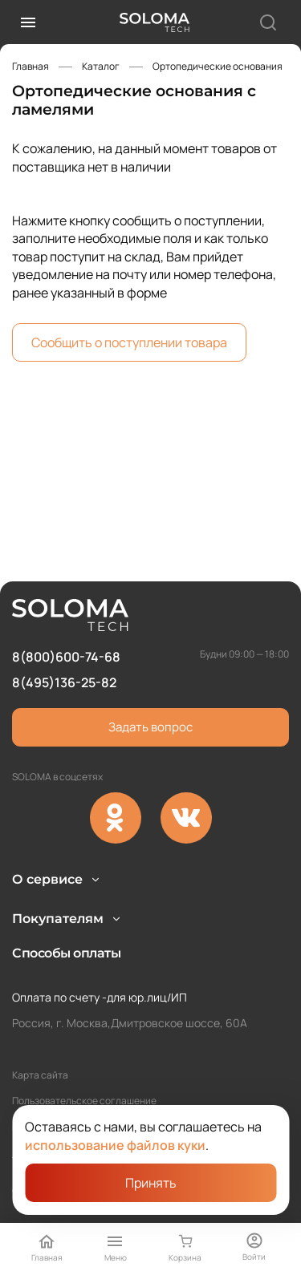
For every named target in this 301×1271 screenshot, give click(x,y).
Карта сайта (40, 1075)
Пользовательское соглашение (84, 1100)
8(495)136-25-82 (64, 629)
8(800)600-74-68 (66, 603)
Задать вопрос (150, 673)
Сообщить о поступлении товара (129, 342)
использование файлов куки (115, 1145)
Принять (151, 1183)
